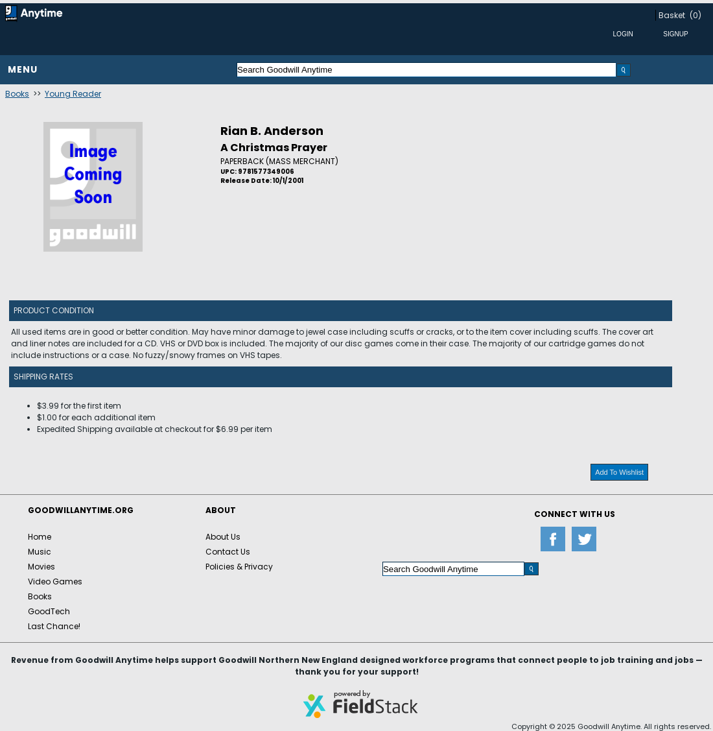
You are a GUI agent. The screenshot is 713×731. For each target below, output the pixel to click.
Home (39, 536)
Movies (41, 566)
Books (17, 93)
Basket (672, 15)
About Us (222, 536)
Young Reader (73, 93)
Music (39, 551)
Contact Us (227, 551)
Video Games (55, 581)
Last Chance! (54, 626)
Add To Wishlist (619, 472)
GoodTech (49, 611)
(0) (695, 15)
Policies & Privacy (239, 566)
